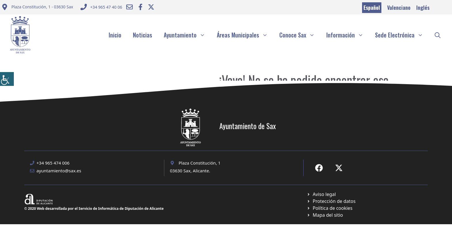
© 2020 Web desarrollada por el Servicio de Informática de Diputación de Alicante (94, 208)
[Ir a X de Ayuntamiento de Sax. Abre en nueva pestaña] (339, 168)
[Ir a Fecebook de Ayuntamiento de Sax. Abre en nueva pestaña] (319, 168)
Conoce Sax (300, 35)
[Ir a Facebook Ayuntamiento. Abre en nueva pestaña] (140, 7)
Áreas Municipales (245, 35)
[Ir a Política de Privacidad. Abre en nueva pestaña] (321, 194)
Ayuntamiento (187, 35)
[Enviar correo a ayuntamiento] (37, 7)
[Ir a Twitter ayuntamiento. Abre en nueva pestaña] (151, 7)
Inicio (115, 35)
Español (372, 7)
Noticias (142, 35)
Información (347, 35)
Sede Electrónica (402, 35)
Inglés (423, 7)
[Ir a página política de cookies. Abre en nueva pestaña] (331, 201)
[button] (437, 35)
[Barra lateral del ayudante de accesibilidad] (7, 79)
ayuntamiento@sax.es (59, 170)
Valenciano (398, 7)
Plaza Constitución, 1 (200, 163)
